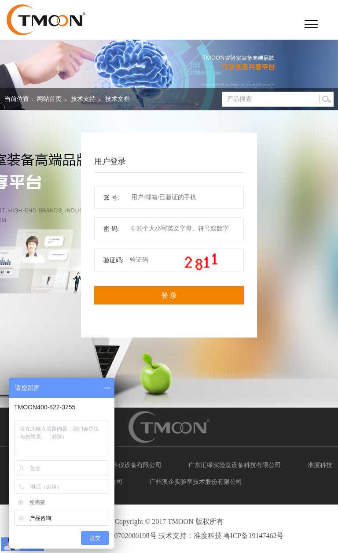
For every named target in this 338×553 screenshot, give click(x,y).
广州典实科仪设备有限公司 (125, 465)
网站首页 (49, 99)
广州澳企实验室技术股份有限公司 (196, 482)
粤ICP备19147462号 (254, 535)
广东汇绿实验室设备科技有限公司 (234, 465)
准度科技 (320, 465)
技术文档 (117, 99)
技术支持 (83, 99)
